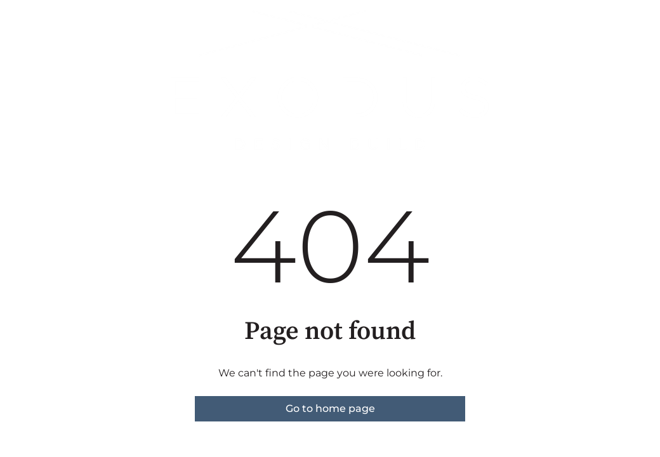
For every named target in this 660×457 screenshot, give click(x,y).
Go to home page (330, 408)
